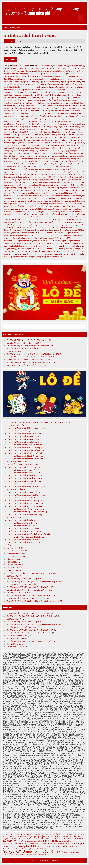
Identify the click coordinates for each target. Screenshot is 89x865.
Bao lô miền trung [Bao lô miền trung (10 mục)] (71, 834)
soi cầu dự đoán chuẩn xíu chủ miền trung (25, 492)
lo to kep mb (36, 169)
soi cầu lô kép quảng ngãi (33, 211)
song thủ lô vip (34, 246)
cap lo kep (54, 79)
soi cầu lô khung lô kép (13, 217)
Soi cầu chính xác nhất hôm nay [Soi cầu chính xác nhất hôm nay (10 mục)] (12, 849)
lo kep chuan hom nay (19, 113)
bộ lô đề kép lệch (15, 76)
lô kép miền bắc (74, 137)
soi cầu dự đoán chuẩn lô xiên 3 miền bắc (25, 456)
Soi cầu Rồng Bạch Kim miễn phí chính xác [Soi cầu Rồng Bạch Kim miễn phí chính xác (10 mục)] (34, 849)
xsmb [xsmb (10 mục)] (30, 854)
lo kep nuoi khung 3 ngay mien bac (33, 150)
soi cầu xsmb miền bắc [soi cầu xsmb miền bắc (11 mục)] (54, 849)
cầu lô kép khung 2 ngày (14, 92)
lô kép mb (70, 135)
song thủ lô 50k (48, 227)
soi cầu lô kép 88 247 (43, 193)
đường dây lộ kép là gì (51, 100)
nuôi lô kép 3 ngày (70, 177)
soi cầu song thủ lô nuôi (50, 219)
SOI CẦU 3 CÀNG (14, 351)
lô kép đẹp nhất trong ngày (34, 119)
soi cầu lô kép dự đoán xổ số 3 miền (66, 196)
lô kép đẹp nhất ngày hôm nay (70, 116)
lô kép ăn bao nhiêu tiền (69, 105)
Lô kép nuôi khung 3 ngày (60, 148)
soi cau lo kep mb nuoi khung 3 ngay (33, 201)
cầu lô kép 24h (34, 90)
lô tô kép (26, 169)
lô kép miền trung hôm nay (60, 143)
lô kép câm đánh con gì (35, 111)
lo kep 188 (73, 103)
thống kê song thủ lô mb (69, 251)
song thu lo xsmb (48, 246)
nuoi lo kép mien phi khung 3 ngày (71, 182)
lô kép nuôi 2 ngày (39, 145)
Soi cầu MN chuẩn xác (16, 517)
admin (19, 41)
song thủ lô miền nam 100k (60, 238)
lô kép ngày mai (78, 143)
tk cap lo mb (32, 254)
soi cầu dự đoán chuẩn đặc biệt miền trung (26, 509)
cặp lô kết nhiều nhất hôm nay (16, 87)
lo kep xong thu (48, 161)
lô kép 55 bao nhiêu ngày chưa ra (44, 105)
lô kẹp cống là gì (35, 113)
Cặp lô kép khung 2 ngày (50, 82)
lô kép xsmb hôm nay (74, 161)
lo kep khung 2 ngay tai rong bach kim (29, 127)
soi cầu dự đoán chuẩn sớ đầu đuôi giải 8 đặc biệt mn (30, 534)
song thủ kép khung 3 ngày (38, 225)
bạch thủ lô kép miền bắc (60, 71)
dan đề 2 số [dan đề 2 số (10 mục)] (13, 836)
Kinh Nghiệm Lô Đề (15, 548)
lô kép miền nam (26, 143)
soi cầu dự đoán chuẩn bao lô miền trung (25, 514)
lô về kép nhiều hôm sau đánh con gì (47, 172)
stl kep (58, 246)
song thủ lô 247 (18, 227)
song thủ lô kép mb (63, 230)
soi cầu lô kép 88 (26, 193)
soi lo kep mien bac (40, 222)
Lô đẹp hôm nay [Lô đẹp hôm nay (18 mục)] (13, 840)
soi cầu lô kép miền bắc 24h (24, 203)
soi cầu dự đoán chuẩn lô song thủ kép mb (30, 35)
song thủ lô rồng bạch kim (52, 243)
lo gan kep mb (56, 103)
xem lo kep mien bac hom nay (16, 256)
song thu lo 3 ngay (33, 227)
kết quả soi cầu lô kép (70, 100)
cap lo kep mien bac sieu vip (28, 84)
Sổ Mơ (9, 545)
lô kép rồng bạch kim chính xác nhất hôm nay (26, 158)
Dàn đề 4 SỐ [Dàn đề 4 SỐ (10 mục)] (54, 836)
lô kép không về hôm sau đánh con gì (41, 124)
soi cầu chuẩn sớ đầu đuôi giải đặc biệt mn (26, 537)
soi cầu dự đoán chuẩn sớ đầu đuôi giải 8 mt (26, 500)
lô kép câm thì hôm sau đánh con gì (59, 111)
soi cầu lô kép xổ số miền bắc (56, 214)
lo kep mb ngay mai (24, 137)
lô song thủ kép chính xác (27, 166)
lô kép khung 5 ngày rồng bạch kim (41, 132)
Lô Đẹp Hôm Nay (14, 562)
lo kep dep (60, 113)
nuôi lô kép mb (15, 182)
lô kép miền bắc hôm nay (41, 140)
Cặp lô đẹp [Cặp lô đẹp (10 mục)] (6, 836)
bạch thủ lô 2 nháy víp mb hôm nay (23, 464)
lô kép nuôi (26, 145)
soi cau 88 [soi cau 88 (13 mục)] (56, 841)
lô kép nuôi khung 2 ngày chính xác (34, 148)
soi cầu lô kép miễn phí (18, 206)
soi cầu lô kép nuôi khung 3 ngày (45, 209)
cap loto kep (64, 87)
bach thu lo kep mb (41, 71)
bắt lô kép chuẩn (41, 74)
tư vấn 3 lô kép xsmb (75, 254)
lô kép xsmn (8, 164)
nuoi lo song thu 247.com (67, 185)
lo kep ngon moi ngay (12, 145)
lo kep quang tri (41, 156)
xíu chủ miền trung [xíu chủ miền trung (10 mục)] (38, 854)
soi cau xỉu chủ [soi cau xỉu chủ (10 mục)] (41, 847)
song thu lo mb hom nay (61, 235)
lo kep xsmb (60, 161)
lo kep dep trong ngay (55, 119)
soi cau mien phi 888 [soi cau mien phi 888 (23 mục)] (19, 846)
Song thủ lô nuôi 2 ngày (56, 241)
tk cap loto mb (43, 254)
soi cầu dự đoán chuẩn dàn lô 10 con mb (25, 445)
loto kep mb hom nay (27, 174)
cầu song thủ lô (29, 95)
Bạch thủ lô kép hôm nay (41, 68)
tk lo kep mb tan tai (58, 254)
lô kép (65, 103)
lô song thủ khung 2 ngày (70, 166)
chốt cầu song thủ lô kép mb (47, 95)
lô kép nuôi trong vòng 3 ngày (22, 156)
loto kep (66, 172)
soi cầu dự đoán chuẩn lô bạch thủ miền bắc (26, 428)
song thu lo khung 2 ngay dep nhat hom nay (46, 233)
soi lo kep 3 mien (67, 219)
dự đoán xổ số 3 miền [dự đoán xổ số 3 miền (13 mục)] (30, 838)
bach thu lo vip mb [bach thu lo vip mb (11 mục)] (9, 834)
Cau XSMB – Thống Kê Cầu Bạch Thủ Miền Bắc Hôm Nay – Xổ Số (34, 601)
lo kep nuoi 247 (54, 145)
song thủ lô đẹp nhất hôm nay (68, 227)
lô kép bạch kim (51, 108)
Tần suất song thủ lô (25, 249)
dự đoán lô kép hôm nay (30, 97)
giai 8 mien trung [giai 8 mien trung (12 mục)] (74, 838)
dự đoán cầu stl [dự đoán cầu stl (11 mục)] (79, 836)
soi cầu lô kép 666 (11, 193)
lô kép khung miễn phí (65, 132)
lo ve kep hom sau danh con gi (18, 172)
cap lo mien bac (35, 87)
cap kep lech (44, 79)
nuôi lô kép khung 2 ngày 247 (56, 180)
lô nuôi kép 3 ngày (52, 164)
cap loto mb (74, 87)
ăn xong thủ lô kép (76, 66)
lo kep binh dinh (18, 111)
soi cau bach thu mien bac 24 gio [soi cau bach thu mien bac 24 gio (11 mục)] (14, 843)
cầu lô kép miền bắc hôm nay (70, 92)
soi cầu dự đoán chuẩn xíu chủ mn (22, 523)
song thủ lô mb (44, 235)
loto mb (55, 174)
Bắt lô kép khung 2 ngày (59, 74)
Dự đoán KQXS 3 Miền (16, 556)
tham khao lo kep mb (43, 249)
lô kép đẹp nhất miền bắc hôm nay (43, 116)
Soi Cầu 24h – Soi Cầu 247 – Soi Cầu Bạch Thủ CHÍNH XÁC (32, 357)
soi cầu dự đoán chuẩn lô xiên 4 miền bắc (25, 459)
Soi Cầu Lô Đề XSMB (15, 565)
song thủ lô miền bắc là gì (18, 238)
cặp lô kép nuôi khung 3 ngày (53, 84)
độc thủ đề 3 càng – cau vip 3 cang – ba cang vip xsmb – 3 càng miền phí (42, 10)
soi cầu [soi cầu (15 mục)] (64, 846)
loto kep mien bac (44, 174)
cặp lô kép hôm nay (31, 82)
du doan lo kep (14, 97)
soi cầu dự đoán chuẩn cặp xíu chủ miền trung (27, 512)
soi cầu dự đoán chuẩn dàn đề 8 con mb (25, 475)
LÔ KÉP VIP (17, 161)
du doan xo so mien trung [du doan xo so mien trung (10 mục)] (25, 836)
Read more (10, 59)
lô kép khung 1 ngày (65, 124)
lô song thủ (65, 164)
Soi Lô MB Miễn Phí (15, 567)
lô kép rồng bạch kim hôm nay (58, 158)
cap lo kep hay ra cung (13, 82)
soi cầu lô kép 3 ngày (60, 190)
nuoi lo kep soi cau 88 (32, 185)
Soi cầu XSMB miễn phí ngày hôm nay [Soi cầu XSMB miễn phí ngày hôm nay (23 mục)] (33, 851)
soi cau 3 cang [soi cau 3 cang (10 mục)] (29, 841)
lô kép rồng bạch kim (57, 156)
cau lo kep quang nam (13, 95)
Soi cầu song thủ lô (51, 217)
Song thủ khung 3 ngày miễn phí (63, 225)
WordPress (44, 860)
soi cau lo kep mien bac (58, 201)
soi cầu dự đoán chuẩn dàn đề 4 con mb (25, 470)
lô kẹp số (75, 158)
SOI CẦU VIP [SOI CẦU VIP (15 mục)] (53, 846)
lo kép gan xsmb (35, 121)
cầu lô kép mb (51, 92)
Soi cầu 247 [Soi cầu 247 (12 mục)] (73, 847)
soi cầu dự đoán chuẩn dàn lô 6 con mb (24, 439)
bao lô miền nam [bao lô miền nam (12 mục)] (58, 834)
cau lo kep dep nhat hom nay (53, 90)
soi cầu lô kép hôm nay (34, 198)
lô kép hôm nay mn (17, 124)
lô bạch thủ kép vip (19, 103)
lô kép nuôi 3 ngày (68, 145)
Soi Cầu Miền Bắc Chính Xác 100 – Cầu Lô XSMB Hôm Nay (32, 362)
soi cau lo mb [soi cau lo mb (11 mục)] (44, 843)
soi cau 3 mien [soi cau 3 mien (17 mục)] (42, 840)
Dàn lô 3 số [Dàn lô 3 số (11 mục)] (45, 836)
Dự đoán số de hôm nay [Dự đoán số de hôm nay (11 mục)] (11, 838)
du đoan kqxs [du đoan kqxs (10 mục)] (37, 836)
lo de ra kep (45, 103)
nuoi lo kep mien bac (30, 182)
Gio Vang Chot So (14, 570)
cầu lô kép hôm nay (73, 90)
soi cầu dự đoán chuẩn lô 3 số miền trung (25, 503)
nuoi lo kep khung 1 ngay (33, 180)
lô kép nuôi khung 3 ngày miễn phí (63, 150)
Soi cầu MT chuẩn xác (16, 489)
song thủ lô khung (19, 233)
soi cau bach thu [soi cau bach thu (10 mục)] (66, 841)
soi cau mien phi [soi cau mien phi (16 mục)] (75, 843)
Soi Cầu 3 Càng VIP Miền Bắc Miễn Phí (23, 348)
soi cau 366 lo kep (36, 188)
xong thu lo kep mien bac (52, 256)
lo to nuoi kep (47, 169)
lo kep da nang (49, 113)
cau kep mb (22, 90)
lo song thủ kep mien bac (49, 166)
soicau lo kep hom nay (74, 222)
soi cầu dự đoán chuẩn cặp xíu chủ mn (24, 542)
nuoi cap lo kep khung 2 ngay (34, 177)
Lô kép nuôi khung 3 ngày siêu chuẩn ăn (48, 153)
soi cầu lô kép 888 (59, 193)
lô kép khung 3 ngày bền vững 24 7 (23, 129)
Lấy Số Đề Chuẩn (14, 559)
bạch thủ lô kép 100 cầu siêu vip (17, 68)
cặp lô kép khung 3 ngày (71, 82)
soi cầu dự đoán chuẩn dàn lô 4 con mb (24, 436)
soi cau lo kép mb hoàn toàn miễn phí (60, 198)
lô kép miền (62, 137)
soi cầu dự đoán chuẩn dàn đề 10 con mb (25, 478)
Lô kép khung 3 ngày (54, 127)
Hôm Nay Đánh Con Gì (16, 553)
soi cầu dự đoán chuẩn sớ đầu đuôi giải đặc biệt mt (29, 498)
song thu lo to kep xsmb (17, 246)
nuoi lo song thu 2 (49, 185)
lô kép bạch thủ (65, 108)
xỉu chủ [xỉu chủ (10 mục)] (47, 854)
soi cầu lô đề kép (28, 190)
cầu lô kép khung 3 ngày (34, 92)
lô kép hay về (48, 121)
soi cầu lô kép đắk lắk (42, 196)
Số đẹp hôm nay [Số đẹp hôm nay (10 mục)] (23, 854)
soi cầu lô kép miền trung (38, 206)
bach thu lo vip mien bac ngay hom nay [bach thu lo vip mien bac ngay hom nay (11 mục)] (30, 834)
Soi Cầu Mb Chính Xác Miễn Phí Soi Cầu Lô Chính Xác (29, 340)
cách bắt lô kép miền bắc (51, 76)
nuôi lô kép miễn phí (47, 182)
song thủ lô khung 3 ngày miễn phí (23, 235)
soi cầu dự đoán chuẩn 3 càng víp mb (24, 467)
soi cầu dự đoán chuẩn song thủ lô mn (24, 539)
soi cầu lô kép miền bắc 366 (48, 203)
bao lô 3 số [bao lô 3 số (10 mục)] (48, 834)
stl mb (75, 246)
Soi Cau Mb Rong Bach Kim (18, 592)
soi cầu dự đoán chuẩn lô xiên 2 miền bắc (25, 453)
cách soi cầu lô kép (30, 79)
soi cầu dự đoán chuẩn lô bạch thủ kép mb (26, 447)
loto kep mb (13, 174)
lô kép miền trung (41, 143)
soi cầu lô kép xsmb (77, 214)
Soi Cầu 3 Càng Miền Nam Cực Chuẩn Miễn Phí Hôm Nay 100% (34, 354)
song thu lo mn (39, 241)
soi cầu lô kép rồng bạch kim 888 (29, 214)
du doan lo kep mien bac (67, 97)
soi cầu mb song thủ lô (32, 217)
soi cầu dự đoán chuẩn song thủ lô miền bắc (26, 486)
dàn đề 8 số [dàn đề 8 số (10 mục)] (69, 836)
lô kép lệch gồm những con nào (38, 135)
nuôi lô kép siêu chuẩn (13, 185)
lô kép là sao (19, 135)
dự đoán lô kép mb (48, 97)
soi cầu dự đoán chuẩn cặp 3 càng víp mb (25, 431)
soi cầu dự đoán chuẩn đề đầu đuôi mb (24, 484)
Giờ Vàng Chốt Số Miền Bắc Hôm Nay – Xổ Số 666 (28, 359)
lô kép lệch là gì (58, 135)
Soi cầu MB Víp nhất (20, 66)
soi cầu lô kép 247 (43, 190)
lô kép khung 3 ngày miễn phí (50, 129)
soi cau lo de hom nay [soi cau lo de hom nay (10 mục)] (33, 843)
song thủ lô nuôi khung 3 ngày (28, 243)
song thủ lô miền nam (39, 238)
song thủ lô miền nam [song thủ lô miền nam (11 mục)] (10, 854)
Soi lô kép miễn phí (56, 222)
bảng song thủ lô (26, 74)
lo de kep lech (33, 103)
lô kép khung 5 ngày (71, 129)
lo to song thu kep (61, 169)
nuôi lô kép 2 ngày (54, 177)
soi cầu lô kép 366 (77, 190)
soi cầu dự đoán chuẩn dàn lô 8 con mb (24, 442)
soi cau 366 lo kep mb (53, 188)
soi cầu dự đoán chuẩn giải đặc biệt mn (24, 528)
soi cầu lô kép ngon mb (21, 209)
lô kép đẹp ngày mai (20, 116)
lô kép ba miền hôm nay (21, 108)
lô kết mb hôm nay (21, 164)
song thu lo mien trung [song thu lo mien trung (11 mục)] (72, 852)
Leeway (55, 860)
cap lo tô (46, 87)
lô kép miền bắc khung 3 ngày (64, 140)
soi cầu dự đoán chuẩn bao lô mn (22, 520)
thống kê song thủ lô (50, 251)
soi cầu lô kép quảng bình (70, 209)
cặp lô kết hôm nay (74, 84)
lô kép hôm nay (61, 121)
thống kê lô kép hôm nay (63, 249)
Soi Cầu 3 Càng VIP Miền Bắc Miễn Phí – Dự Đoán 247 (30, 345)
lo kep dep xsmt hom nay (18, 121)
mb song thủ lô (65, 174)
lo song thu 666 (77, 164)
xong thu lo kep (35, 256)
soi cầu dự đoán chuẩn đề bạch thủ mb (24, 481)
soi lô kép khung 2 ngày (21, 222)
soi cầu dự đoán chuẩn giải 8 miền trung (25, 506)
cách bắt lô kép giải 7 (31, 76)
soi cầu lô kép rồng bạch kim (56, 211)
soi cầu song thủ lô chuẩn (70, 217)
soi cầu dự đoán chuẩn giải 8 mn (21, 525)
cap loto (54, 87)
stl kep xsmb (67, 246)
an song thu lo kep (60, 66)
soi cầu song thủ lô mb (30, 219)
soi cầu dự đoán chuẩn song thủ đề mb (24, 433)
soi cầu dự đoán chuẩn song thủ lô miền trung (26, 365)
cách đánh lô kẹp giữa (71, 76)
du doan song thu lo (33, 100)
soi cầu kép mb (14, 190)
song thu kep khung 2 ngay (15, 225)
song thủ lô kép (23, 230)
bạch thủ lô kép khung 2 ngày (64, 68)
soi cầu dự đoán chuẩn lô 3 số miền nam (25, 531)
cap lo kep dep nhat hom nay (71, 79)
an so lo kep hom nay (43, 66)
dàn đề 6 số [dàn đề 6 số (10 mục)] (62, 836)
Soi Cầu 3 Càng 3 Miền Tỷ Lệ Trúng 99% (24, 343)
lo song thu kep (10, 166)
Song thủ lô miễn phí (24, 241)
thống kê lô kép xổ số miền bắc (28, 251)
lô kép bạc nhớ (38, 108)
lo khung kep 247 (37, 164)
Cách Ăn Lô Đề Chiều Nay (18, 551)
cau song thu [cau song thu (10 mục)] (80, 834)
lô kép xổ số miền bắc (32, 161)
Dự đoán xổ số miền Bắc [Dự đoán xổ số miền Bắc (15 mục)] (54, 838)
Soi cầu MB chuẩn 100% (17, 461)
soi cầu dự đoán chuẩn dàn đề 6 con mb (25, 472)
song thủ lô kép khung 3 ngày (42, 230)
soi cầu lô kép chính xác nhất (20, 196)
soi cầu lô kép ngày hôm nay (61, 206)
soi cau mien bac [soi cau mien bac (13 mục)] (57, 843)
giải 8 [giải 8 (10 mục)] (83, 838)
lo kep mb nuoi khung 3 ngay (45, 137)
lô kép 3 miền (24, 105)
